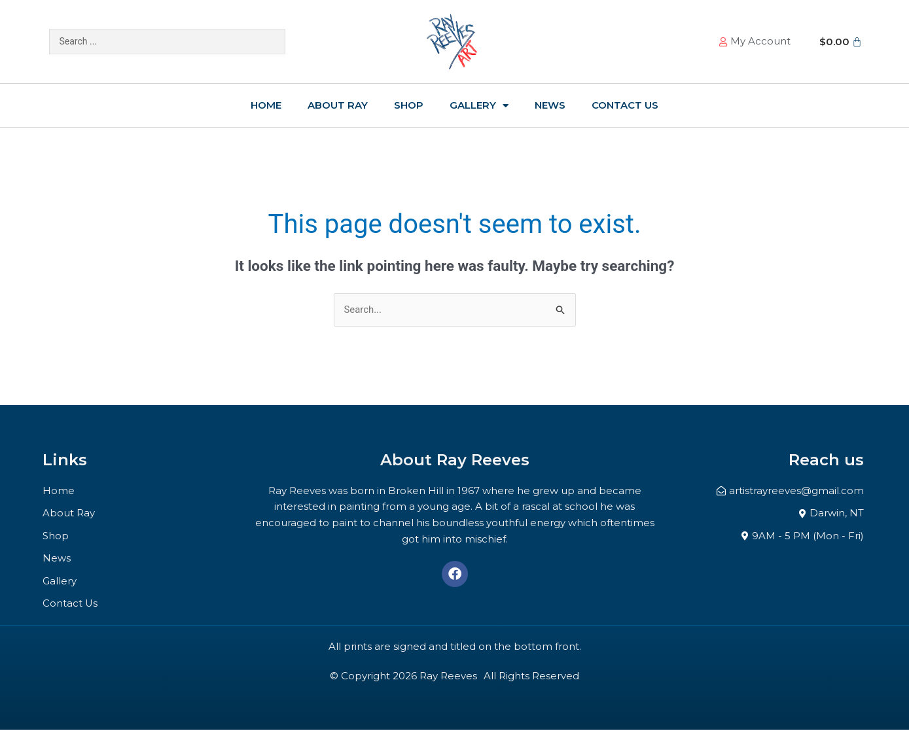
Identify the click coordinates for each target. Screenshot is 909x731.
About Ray (338, 105)
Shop (408, 105)
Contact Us (625, 105)
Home (266, 105)
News (550, 105)
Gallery (479, 105)
